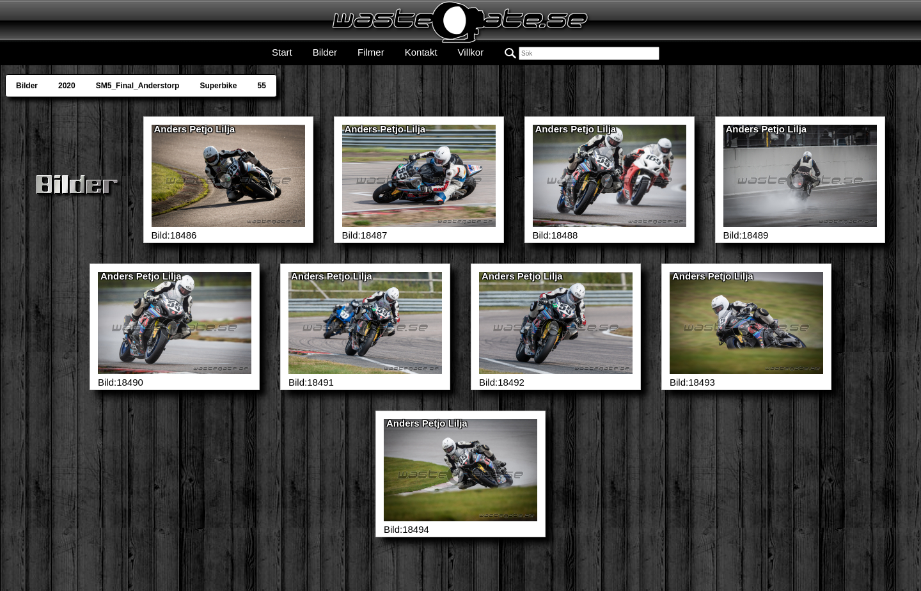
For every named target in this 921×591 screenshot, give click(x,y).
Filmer (371, 52)
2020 (66, 85)
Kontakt (421, 52)
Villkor (471, 52)
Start (282, 52)
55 (261, 85)
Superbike (218, 85)
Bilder (325, 52)
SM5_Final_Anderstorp (138, 85)
